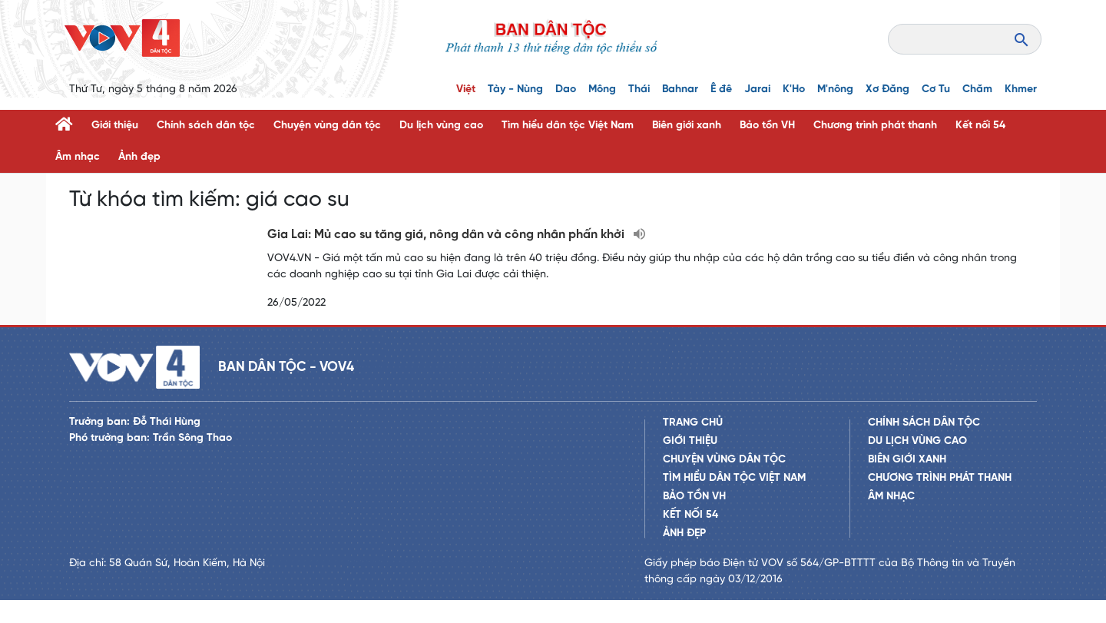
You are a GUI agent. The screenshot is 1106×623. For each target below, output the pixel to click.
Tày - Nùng (515, 89)
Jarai (757, 89)
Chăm (977, 89)
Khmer (1021, 89)
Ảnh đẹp (139, 157)
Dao (565, 89)
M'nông (835, 89)
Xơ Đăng (887, 89)
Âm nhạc (77, 157)
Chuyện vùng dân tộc (327, 125)
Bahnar (680, 89)
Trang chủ (693, 446)
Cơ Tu (936, 89)
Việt (465, 89)
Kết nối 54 (980, 125)
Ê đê (721, 89)
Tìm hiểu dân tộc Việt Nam (568, 125)
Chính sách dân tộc (206, 125)
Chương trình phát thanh (875, 125)
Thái (639, 89)
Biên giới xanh (686, 125)
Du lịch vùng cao (441, 125)
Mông (602, 89)
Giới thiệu (114, 125)
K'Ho (794, 89)
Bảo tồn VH (767, 125)
